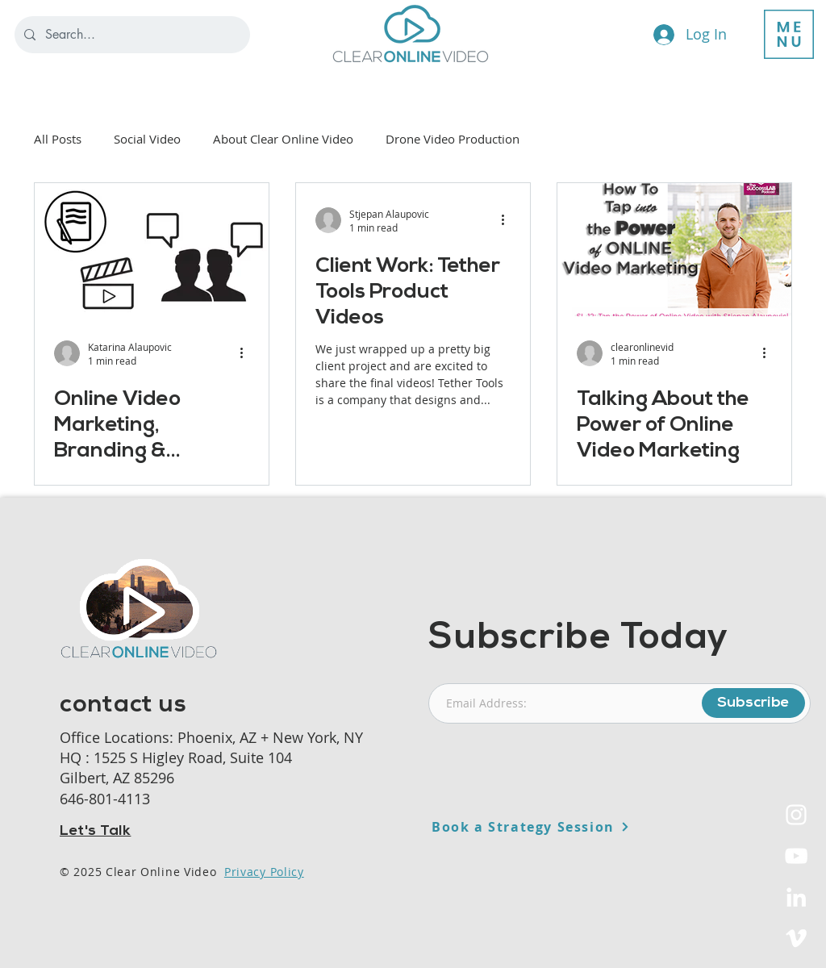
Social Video (147, 138)
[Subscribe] (753, 703)
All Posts (57, 138)
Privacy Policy (264, 871)
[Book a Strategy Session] (570, 827)
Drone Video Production (452, 138)
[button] (789, 34)
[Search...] (130, 34)
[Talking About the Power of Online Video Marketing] (674, 249)
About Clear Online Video (283, 138)
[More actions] (247, 353)
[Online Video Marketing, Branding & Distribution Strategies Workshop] (152, 249)
